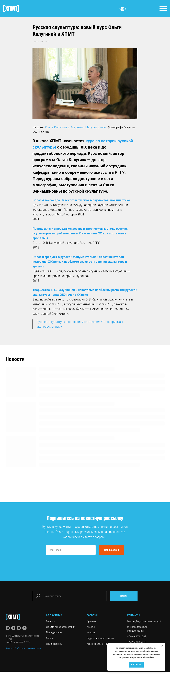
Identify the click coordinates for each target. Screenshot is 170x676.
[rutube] (24, 632)
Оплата (50, 642)
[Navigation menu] (163, 8)
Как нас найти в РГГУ (98, 648)
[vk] (8, 632)
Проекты (91, 625)
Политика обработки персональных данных (24, 653)
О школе (50, 625)
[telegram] (13, 632)
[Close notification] (162, 645)
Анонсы (91, 631)
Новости (91, 637)
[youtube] (19, 632)
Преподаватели (54, 637)
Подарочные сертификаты (100, 642)
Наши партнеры (54, 648)
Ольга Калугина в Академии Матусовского (75, 129)
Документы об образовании (60, 631)
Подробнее (148, 657)
